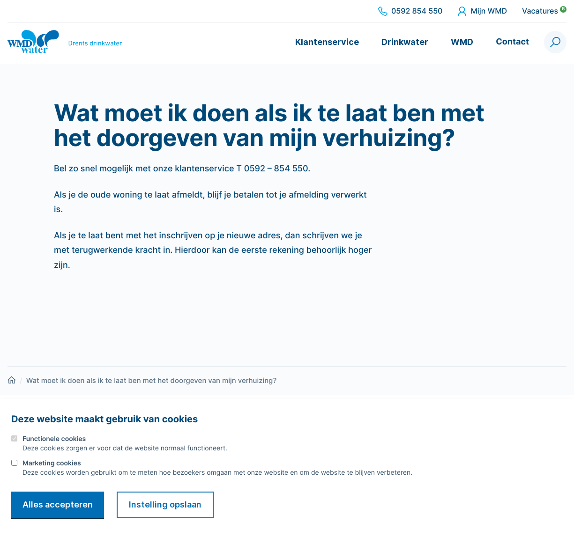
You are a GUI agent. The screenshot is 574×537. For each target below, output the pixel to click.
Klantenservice (327, 42)
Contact (512, 42)
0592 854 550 (410, 11)
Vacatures (544, 11)
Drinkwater (404, 42)
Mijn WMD (482, 11)
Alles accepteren (57, 504)
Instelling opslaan (165, 504)
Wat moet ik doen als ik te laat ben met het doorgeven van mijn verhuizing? (151, 380)
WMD (462, 42)
